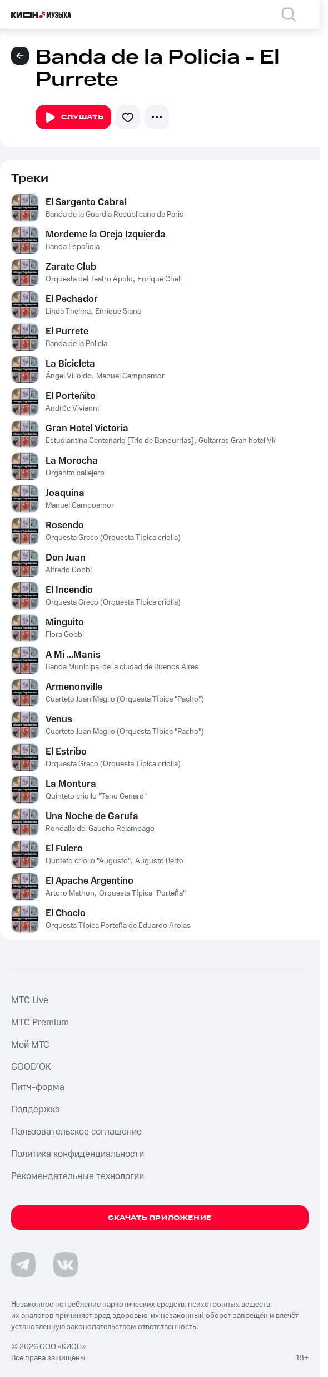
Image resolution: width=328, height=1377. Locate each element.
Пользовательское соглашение (76, 1131)
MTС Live (29, 1000)
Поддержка (35, 1109)
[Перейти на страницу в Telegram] (23, 1264)
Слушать (73, 117)
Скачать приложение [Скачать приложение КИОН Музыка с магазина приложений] (160, 1218)
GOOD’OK (31, 1067)
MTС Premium (40, 1022)
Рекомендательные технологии (77, 1176)
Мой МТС (30, 1045)
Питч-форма (37, 1087)
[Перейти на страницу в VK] (65, 1264)
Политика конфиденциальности (77, 1154)
